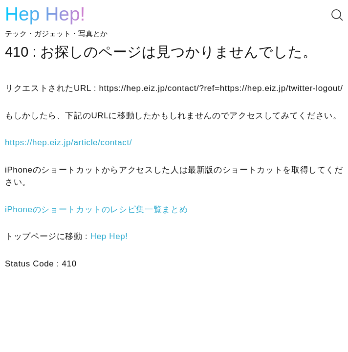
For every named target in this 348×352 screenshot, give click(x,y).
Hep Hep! (45, 13)
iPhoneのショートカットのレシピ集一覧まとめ (96, 209)
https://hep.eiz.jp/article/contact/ (68, 142)
